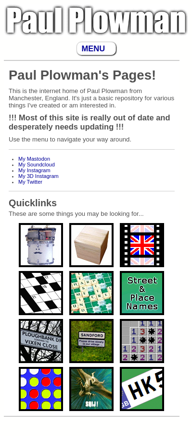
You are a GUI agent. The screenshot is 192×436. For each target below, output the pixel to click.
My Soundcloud (36, 164)
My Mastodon (34, 159)
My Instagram (34, 170)
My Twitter (30, 182)
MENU (93, 48)
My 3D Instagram (38, 176)
